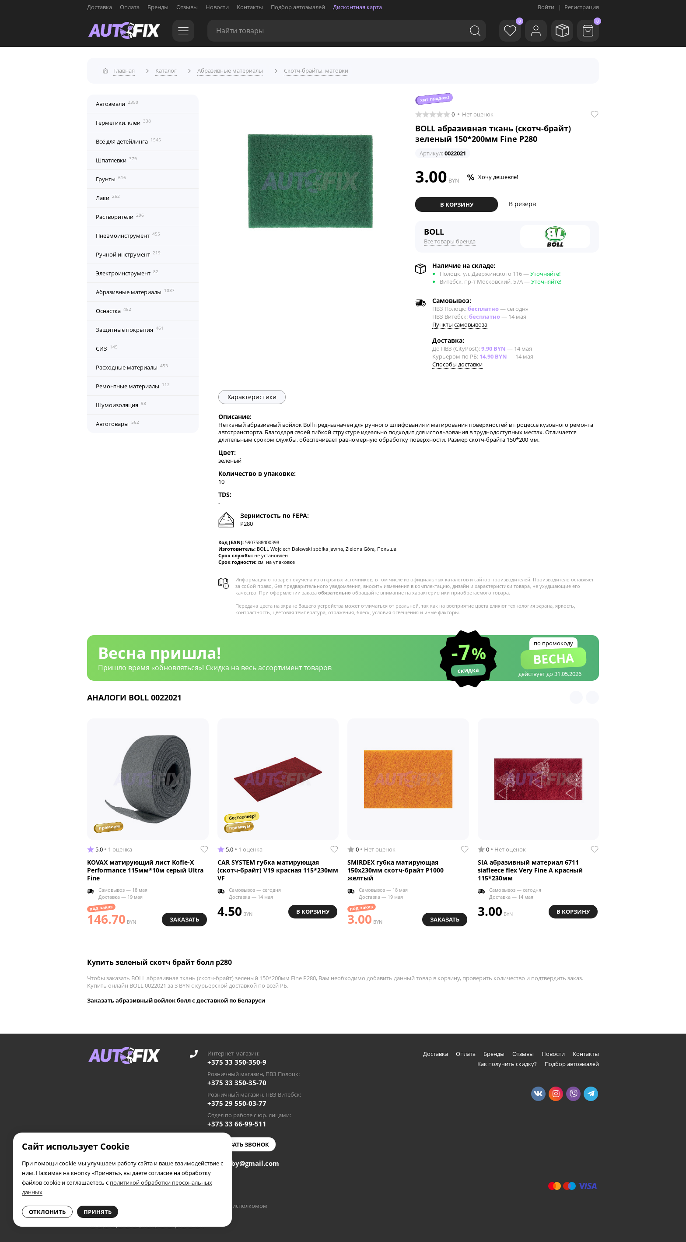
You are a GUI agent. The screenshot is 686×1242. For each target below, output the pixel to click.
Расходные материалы (132, 364)
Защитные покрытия (130, 326)
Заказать (183, 915)
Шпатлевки (116, 157)
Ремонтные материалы (133, 383)
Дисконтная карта (357, 7)
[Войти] (531, 31)
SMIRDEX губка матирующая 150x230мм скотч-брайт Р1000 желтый (395, 867)
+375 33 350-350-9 (236, 1059)
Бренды (157, 7)
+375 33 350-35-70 (236, 1079)
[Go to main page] (124, 30)
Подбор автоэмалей (298, 7)
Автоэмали (117, 100)
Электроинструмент (127, 270)
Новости (217, 7)
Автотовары (117, 420)
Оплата (130, 7)
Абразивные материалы (135, 289)
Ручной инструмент (128, 251)
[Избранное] (503, 31)
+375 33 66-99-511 (236, 1120)
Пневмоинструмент (128, 232)
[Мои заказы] (559, 31)
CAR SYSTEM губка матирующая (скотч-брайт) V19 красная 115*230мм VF (277, 867)
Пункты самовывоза (459, 321)
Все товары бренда (450, 238)
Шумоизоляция (121, 402)
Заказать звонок (241, 1141)
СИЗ (107, 345)
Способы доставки (457, 361)
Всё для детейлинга (128, 138)
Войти (546, 7)
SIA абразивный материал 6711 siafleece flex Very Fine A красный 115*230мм (530, 867)
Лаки (108, 194)
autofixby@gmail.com (243, 1160)
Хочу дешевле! (498, 174)
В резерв (522, 201)
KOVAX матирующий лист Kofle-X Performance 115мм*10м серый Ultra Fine (145, 867)
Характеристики (252, 394)
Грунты (111, 176)
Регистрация (581, 7)
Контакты (250, 7)
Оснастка (113, 307)
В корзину (456, 201)
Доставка (99, 7)
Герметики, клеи (123, 119)
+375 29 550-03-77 (236, 1100)
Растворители (120, 213)
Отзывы (187, 7)
